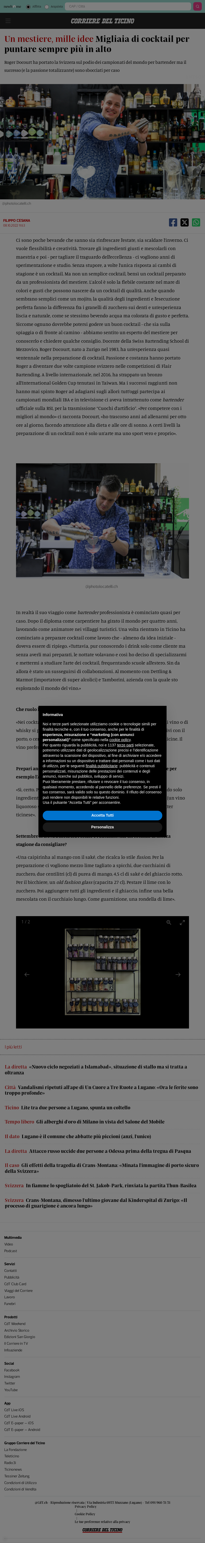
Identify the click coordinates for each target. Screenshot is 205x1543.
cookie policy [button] (120, 740)
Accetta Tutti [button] (102, 815)
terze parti (125, 745)
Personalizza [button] (102, 827)
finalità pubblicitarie (101, 766)
